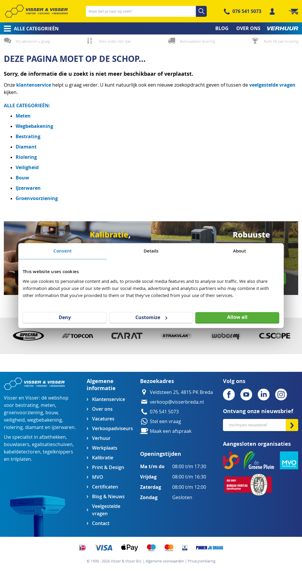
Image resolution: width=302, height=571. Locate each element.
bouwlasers (16, 444)
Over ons (102, 409)
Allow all (237, 317)
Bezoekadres (157, 381)
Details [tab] (151, 251)
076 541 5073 (246, 11)
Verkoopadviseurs (112, 428)
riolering (13, 427)
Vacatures (103, 419)
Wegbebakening (34, 126)
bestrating (26, 405)
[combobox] (146, 11)
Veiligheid (27, 167)
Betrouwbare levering (197, 41)
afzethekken (52, 437)
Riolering (26, 157)
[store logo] (36, 11)
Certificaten (105, 487)
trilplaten (21, 459)
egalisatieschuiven (52, 444)
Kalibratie (102, 458)
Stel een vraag (165, 421)
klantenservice (34, 85)
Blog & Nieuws (108, 497)
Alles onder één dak (115, 41)
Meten (23, 116)
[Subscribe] (292, 425)
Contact (100, 523)
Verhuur (101, 438)
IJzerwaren (28, 188)
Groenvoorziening (37, 198)
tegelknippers (58, 452)
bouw (51, 413)
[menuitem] (29, 28)
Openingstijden (160, 454)
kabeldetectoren (22, 452)
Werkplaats (104, 448)
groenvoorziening (23, 413)
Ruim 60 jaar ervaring (281, 41)
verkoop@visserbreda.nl (177, 402)
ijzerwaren (63, 427)
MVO (97, 477)
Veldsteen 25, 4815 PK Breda (181, 392)
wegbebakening (44, 420)
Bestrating (28, 136)
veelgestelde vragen (272, 85)
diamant (34, 427)
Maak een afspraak (170, 431)
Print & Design (108, 467)
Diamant (26, 146)
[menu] (151, 28)
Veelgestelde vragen (106, 510)
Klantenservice (108, 399)
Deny (65, 317)
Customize (151, 317)
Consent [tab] (62, 251)
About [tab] (239, 251)
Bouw (22, 177)
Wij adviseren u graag (33, 41)
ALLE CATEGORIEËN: (27, 105)
